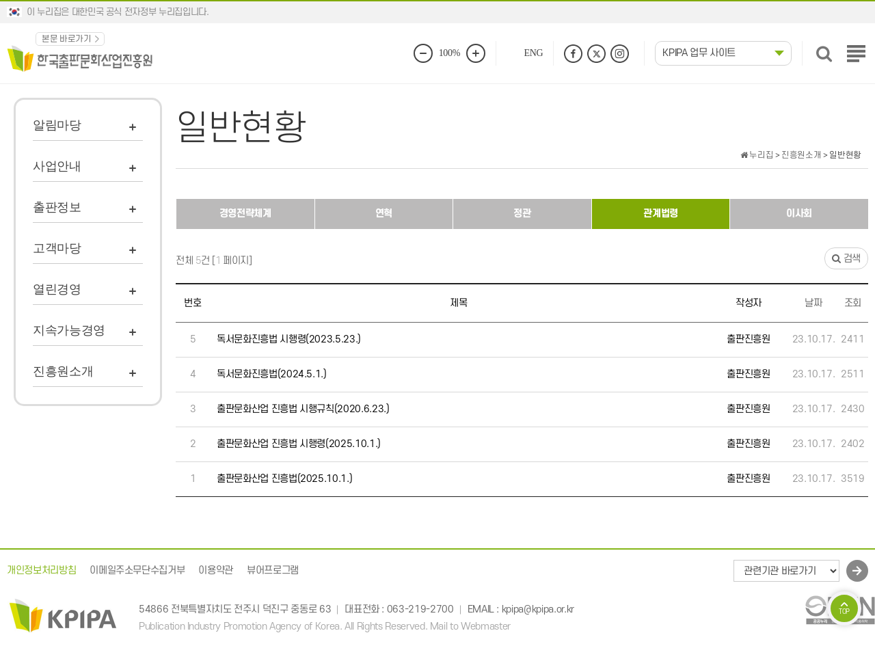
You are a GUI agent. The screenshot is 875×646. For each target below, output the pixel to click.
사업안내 (57, 166)
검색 (846, 259)
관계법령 (660, 213)
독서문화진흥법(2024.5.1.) (272, 374)
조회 (852, 303)
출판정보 (57, 207)
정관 (521, 213)
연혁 (383, 213)
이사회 (799, 213)
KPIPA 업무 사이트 (699, 53)
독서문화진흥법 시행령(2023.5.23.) (289, 339)
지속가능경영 (69, 330)
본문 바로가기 (67, 39)
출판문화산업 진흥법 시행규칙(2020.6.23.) (303, 409)
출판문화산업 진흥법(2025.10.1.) (284, 479)
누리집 (756, 155)
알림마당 (57, 125)
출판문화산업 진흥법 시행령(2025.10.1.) (299, 444)
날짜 (813, 303)
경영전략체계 (245, 213)
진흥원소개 (63, 371)
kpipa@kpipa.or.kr (538, 609)
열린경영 (57, 289)
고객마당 (57, 248)
